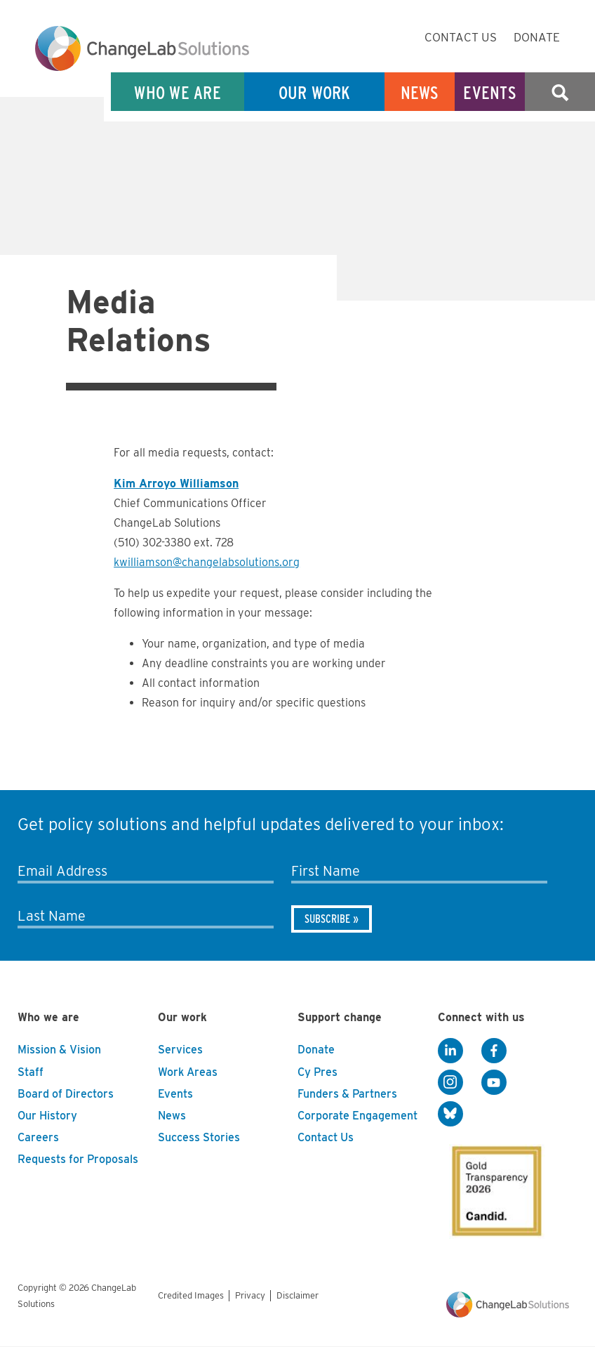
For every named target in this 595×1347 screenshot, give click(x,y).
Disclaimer (297, 1295)
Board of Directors (66, 1093)
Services (180, 1049)
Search (560, 92)
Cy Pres (317, 1072)
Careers (38, 1137)
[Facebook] (494, 1050)
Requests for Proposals (78, 1159)
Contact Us (460, 37)
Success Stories (199, 1137)
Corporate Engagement (357, 1115)
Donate (537, 37)
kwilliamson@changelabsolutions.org (207, 562)
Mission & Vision (59, 1049)
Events (489, 92)
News (420, 92)
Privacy (250, 1295)
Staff (31, 1072)
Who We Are (177, 92)
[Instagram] (450, 1082)
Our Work (315, 92)
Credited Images (191, 1295)
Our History (47, 1115)
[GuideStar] (494, 1187)
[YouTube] (494, 1082)
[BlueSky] (450, 1113)
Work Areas (188, 1072)
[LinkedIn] (450, 1050)
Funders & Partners (347, 1093)
